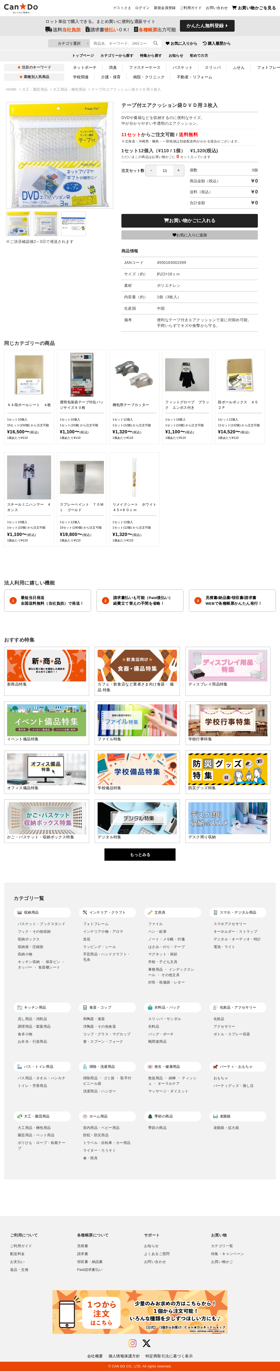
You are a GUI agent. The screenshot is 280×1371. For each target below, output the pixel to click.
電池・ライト (224, 947)
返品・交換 (19, 1270)
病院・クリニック (149, 77)
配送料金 (17, 1254)
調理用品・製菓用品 (34, 1026)
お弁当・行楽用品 (32, 1041)
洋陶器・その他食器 (99, 1026)
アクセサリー (224, 1026)
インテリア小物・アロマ (103, 931)
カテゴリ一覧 (222, 1246)
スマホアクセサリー (230, 924)
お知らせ (176, 56)
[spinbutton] (165, 170)
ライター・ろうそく (99, 1150)
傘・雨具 (90, 1158)
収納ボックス (29, 939)
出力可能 (155, 30)
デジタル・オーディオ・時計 (237, 939)
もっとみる (140, 854)
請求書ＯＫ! (107, 30)
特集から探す (151, 56)
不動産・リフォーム (194, 77)
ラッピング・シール (99, 947)
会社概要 (95, 1356)
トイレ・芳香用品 (32, 1086)
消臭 (113, 67)
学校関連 (81, 77)
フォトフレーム (96, 924)
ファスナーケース (145, 67)
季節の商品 (157, 1128)
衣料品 (153, 1026)
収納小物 (25, 954)
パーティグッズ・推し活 (234, 1086)
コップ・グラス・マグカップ (107, 1034)
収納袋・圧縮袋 (30, 947)
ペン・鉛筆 (157, 931)
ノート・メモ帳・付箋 (166, 939)
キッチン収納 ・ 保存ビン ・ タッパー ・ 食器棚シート (41, 964)
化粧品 (219, 1019)
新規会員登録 (165, 8)
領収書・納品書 (90, 1262)
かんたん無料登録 (205, 26)
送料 (63, 30)
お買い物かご (222, 1262)
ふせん (239, 67)
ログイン (142, 8)
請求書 (82, 1254)
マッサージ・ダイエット (168, 1091)
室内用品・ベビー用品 (101, 1128)
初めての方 (199, 56)
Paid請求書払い (90, 1270)
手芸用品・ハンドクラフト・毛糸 (107, 957)
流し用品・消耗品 (32, 1019)
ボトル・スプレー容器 (232, 1034)
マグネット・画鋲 (162, 954)
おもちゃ (221, 1078)
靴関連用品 (157, 1041)
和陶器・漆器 (94, 1019)
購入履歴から (242, 43)
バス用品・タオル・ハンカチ (41, 1078)
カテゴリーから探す (116, 56)
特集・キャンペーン (227, 1254)
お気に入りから (206, 43)
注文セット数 (152, 170)
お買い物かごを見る (254, 8)
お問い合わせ (217, 8)
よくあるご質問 (157, 1254)
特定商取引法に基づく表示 (169, 1356)
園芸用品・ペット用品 (36, 1135)
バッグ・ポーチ (161, 1034)
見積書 (82, 1246)
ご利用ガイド (191, 8)
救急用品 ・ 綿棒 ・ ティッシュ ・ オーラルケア (172, 1081)
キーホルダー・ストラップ (236, 931)
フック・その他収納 (34, 931)
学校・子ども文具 (162, 962)
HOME (12, 89)
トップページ (83, 56)
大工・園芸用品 (35, 89)
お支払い (17, 1262)
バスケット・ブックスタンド (41, 924)
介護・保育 (111, 77)
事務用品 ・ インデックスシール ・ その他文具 (171, 972)
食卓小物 (25, 1034)
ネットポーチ (85, 67)
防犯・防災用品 (96, 1135)
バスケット (182, 67)
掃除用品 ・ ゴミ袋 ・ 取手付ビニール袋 (107, 1081)
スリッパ (213, 67)
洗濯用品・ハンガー (99, 1091)
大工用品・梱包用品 (70, 89)
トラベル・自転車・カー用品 (107, 1143)
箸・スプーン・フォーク (103, 1041)
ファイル (155, 924)
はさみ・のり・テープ (166, 947)
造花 (87, 939)
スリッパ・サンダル (164, 1019)
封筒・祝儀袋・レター (166, 982)
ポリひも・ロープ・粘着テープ (41, 1145)
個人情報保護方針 (124, 1356)
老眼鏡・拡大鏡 (226, 1128)
